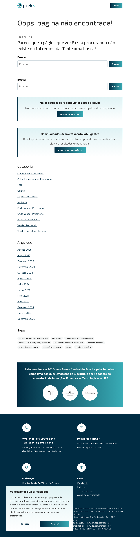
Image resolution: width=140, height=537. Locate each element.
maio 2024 (23, 295)
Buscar (115, 64)
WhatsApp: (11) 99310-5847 (38, 438)
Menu (116, 5)
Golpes (21, 190)
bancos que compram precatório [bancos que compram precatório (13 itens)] (33, 338)
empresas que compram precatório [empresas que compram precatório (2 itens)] (34, 342)
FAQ (19, 185)
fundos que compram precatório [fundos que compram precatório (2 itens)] (69, 342)
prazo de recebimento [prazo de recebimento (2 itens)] (28, 347)
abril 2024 (23, 301)
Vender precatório (70, 114)
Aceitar (55, 523)
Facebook (82, 483)
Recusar (24, 523)
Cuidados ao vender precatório (34, 179)
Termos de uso (85, 491)
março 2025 (23, 255)
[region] (39, 508)
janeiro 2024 (24, 313)
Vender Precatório (27, 225)
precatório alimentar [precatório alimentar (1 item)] (52, 347)
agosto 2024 (24, 278)
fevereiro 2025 (25, 261)
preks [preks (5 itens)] (68, 347)
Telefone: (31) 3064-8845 (37, 442)
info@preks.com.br (88, 438)
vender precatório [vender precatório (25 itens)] (83, 347)
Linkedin (81, 487)
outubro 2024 (25, 272)
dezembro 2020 (26, 318)
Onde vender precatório (30, 208)
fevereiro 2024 (25, 307)
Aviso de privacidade (88, 494)
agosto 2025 (24, 249)
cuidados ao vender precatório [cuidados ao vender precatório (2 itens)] (79, 338)
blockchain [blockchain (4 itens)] (56, 338)
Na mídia (22, 202)
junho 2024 (23, 290)
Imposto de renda (27, 196)
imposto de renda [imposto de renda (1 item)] (95, 342)
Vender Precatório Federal (31, 231)
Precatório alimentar (28, 219)
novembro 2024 (26, 266)
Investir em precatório (70, 150)
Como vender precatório (30, 173)
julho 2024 (23, 284)
